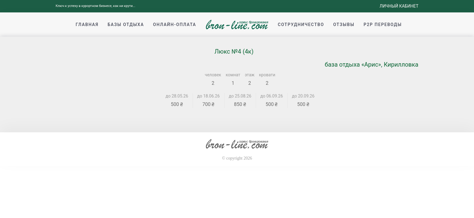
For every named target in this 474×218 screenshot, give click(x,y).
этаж (250, 74)
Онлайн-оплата (174, 24)
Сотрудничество (301, 24)
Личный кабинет (399, 6)
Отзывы (343, 24)
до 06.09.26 (271, 96)
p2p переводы (383, 24)
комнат (233, 74)
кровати (267, 74)
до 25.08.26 (240, 96)
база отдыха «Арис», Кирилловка (371, 64)
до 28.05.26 (177, 96)
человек (213, 74)
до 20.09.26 (303, 96)
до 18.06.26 (208, 96)
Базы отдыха (126, 24)
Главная (87, 24)
